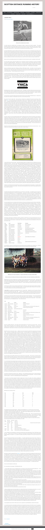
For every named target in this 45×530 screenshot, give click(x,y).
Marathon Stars (16, 12)
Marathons (22, 12)
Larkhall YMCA (7, 17)
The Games (33, 12)
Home (4, 12)
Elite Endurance (9, 12)
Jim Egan (18, 453)
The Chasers (28, 12)
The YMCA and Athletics (7, 524)
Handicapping (6, 523)
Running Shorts (38, 12)
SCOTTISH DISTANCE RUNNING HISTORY (21, 4)
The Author (11, 19)
